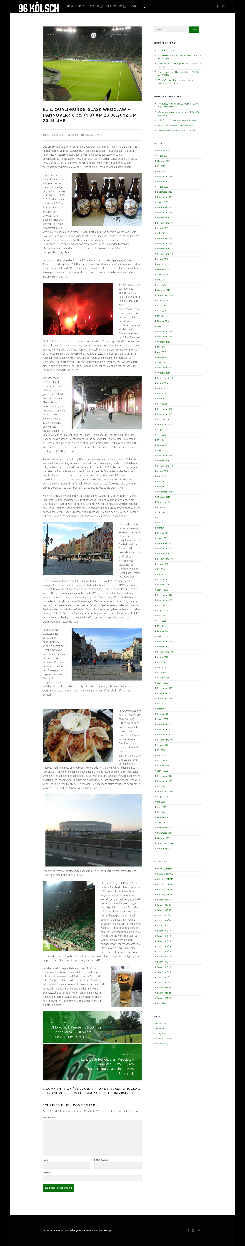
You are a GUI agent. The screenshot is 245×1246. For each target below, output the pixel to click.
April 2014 (161, 393)
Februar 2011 (163, 533)
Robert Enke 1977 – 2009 (186, 120)
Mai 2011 (161, 517)
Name (45, 1160)
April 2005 (161, 807)
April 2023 (161, 171)
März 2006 (162, 760)
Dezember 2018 (164, 238)
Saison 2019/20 (164, 977)
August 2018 (162, 259)
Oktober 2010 (163, 553)
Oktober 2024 (163, 150)
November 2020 (164, 197)
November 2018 (164, 243)
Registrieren (160, 1024)
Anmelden (159, 1028)
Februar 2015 (163, 357)
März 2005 (162, 812)
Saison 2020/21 (164, 982)
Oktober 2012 (163, 461)
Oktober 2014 (163, 373)
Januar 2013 (162, 450)
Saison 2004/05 (164, 900)
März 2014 (162, 399)
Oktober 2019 (163, 218)
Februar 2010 (163, 585)
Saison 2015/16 (164, 956)
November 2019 (164, 212)
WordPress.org (161, 1043)
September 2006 (165, 740)
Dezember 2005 (164, 776)
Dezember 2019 (164, 207)
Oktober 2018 (163, 249)
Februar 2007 (163, 714)
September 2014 (165, 378)
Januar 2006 (162, 771)
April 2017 (161, 285)
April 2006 (161, 755)
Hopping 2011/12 (165, 879)
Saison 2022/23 (164, 988)
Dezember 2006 (164, 724)
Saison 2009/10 (164, 925)
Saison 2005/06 (164, 905)
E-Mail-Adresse (101, 1160)
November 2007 (164, 693)
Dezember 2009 (164, 595)
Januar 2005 (162, 822)
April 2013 (161, 435)
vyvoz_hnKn (163, 125)
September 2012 (165, 466)
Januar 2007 (162, 719)
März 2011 (162, 528)
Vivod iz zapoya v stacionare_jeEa (173, 104)
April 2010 (161, 574)
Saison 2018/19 (164, 972)
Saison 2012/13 (93, 134)
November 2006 (164, 729)
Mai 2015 (161, 347)
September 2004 (165, 843)
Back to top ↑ (105, 1230)
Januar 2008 (162, 683)
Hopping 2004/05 (165, 874)
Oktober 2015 (163, 342)
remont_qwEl (164, 130)
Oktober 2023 (163, 161)
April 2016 (161, 311)
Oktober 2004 (163, 838)
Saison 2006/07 (164, 910)
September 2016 (165, 295)
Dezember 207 (164, 848)
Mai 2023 (161, 166)
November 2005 (164, 781)
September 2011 (165, 502)
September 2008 (165, 652)
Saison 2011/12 (164, 936)
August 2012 (162, 471)
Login (133, 6)
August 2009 (162, 610)
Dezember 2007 (164, 688)
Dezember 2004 (164, 828)
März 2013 (162, 440)
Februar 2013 (163, 445)
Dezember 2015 (164, 331)
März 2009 (162, 626)
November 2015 (164, 336)
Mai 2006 (161, 750)
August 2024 (162, 156)
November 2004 (164, 833)
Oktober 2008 (163, 647)
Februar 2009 (163, 631)
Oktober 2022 (163, 182)
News (81, 6)
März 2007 (162, 709)
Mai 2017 (161, 280)
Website (46, 1173)
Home (70, 6)
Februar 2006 (163, 765)
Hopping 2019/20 (165, 894)
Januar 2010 (162, 590)
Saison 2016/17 (164, 962)
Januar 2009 (162, 636)
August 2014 (162, 383)
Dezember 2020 (164, 192)
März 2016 (162, 316)
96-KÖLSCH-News (165, 869)
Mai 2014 (161, 388)
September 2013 (165, 424)
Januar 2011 (162, 538)
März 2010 (162, 579)
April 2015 (161, 352)
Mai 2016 (161, 305)
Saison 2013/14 (164, 946)
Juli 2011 (161, 512)
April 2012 (161, 476)
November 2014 (164, 367)
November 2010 (164, 548)
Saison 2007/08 (164, 915)
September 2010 (165, 559)
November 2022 (164, 176)
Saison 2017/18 (164, 967)
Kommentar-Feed (162, 1038)
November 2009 (164, 600)
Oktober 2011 (163, 497)
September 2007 (165, 698)
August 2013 (162, 430)
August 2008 (162, 657)
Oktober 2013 (163, 419)
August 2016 (162, 300)
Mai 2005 (161, 802)
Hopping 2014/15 (165, 884)
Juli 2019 (161, 233)
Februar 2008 (163, 678)
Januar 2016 (162, 326)
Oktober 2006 (163, 734)
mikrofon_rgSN (164, 120)
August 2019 (162, 228)
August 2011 (162, 507)
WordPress (84, 1230)
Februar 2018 (163, 269)
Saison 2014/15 (164, 951)
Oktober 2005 (163, 786)
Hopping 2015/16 (165, 889)
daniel (74, 134)
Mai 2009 (161, 616)
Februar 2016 (163, 321)
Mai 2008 (161, 662)
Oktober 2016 (163, 290)
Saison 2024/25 (164, 998)
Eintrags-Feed (160, 1033)
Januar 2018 (162, 274)
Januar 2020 (162, 202)
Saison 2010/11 (164, 931)
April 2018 (161, 264)
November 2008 (164, 641)
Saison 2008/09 (164, 920)
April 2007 (161, 703)
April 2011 (161, 522)
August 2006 (162, 745)
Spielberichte (116, 6)
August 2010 (162, 564)
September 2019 (165, 223)
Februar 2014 (163, 404)
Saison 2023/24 (164, 993)
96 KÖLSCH (56, 1230)
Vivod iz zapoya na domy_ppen (172, 112)
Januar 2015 (162, 362)
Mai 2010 (161, 569)
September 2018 (165, 254)
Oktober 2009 (163, 605)
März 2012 (162, 481)
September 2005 (165, 791)
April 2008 (161, 667)
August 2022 (162, 187)
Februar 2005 (163, 817)
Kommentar (49, 1117)
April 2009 (161, 621)
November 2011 (164, 492)
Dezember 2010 (164, 543)
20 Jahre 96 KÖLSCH (167, 50)
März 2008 (162, 672)
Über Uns (95, 6)
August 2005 (162, 797)
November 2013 (164, 414)
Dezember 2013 (164, 409)
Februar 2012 (163, 486)
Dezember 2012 (164, 455)
